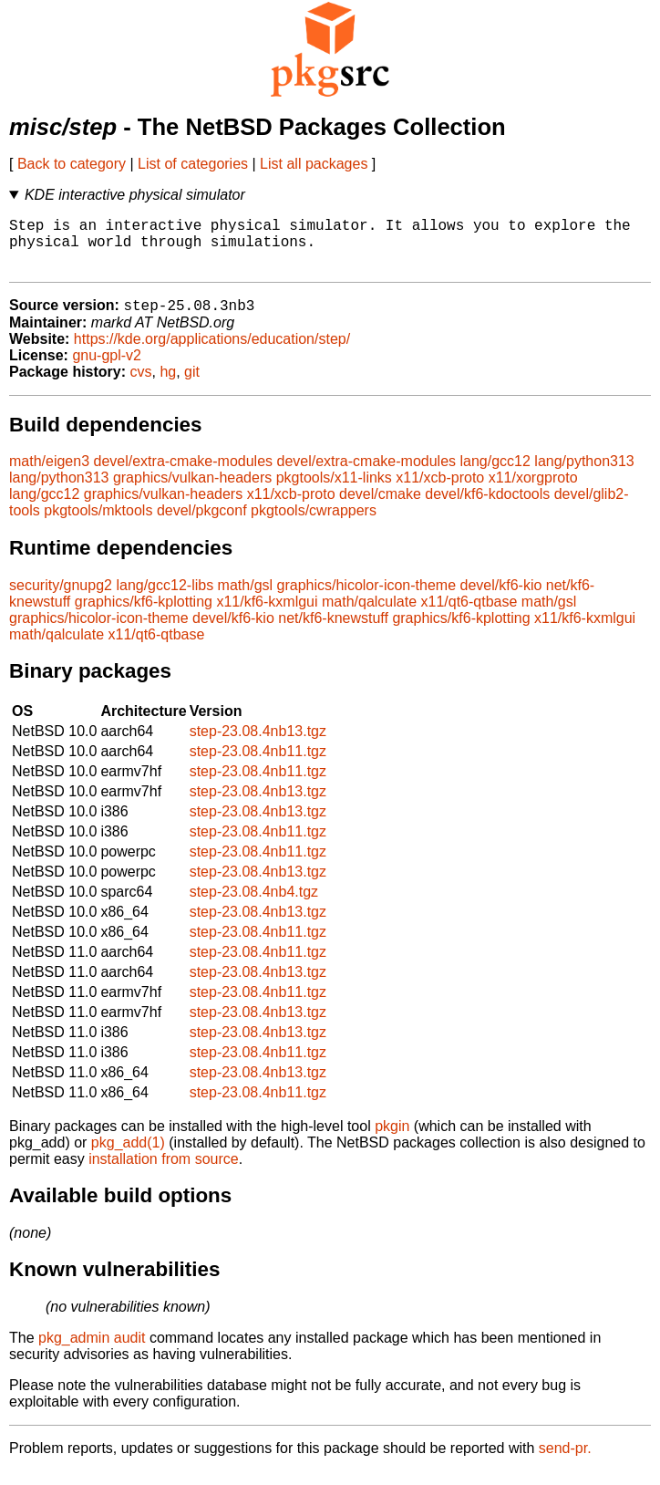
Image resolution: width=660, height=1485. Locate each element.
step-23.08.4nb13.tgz (258, 745)
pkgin (392, 1140)
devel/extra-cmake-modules (183, 475)
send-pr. (565, 1461)
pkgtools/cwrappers (313, 524)
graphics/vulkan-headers (192, 491)
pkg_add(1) (128, 1156)
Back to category (71, 163)
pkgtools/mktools (98, 524)
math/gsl (245, 599)
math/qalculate (369, 615)
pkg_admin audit (91, 1351)
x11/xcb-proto (440, 491)
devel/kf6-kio (501, 599)
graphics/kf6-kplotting (143, 615)
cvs (141, 385)
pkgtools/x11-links (334, 491)
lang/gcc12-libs (164, 599)
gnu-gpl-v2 (106, 369)
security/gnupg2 (60, 599)
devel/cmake (380, 507)
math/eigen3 (49, 475)
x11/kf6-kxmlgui (266, 615)
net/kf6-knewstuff (333, 631)
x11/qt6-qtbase (469, 615)
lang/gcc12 (494, 475)
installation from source (163, 1172)
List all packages (313, 163)
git (192, 385)
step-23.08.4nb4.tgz (254, 905)
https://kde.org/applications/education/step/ (212, 352)
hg (168, 385)
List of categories (193, 163)
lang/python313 (584, 475)
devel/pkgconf (202, 524)
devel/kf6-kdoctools (487, 507)
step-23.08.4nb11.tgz (258, 765)
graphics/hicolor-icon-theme (367, 599)
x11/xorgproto (533, 491)
